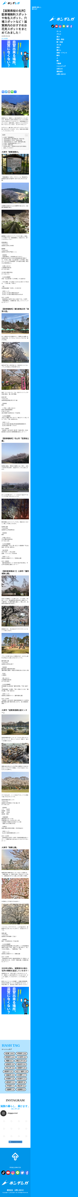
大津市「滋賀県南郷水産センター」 (12, 143)
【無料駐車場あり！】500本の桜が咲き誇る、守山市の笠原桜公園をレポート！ (15, 563)
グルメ (59, 34)
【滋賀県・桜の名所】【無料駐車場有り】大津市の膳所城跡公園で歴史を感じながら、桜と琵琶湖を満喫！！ (15, 701)
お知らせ (60, 69)
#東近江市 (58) (21, 1061)
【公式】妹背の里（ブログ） (9, 425)
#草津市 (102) (10, 1057)
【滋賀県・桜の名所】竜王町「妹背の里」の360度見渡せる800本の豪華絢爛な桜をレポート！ (15, 431)
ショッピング (61, 66)
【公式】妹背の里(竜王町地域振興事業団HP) (14, 424)
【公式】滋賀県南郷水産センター (11, 833)
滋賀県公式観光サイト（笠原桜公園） (12, 558)
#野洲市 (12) (10, 1082)
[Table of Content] (26, 135)
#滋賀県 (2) (21, 1089)
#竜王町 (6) (21, 1086)
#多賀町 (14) (10, 1079)
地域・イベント (62, 53)
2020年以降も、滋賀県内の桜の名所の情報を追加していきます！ (14, 147)
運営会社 (10, 1190)
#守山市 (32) (10, 1068)
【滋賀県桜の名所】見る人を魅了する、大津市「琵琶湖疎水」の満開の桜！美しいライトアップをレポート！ (15, 300)
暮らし (59, 50)
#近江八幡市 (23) (21, 1071)
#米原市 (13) (21, 1079)
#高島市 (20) (10, 1075)
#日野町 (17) (21, 1075)
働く (58, 61)
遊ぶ (58, 37)
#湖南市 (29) (21, 1068)
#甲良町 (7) (10, 1086)
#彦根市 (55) (10, 1064)
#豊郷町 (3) (10, 1089)
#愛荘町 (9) (21, 1082)
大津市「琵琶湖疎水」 (9, 137)
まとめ (59, 45)
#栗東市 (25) (8, 1071)
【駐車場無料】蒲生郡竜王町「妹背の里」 (14, 139)
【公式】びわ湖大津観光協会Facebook (12, 294)
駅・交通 (60, 42)
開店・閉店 (60, 39)
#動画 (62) (9, 1061)
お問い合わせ (19, 1190)
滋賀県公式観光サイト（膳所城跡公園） (12, 695)
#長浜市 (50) (21, 1064)
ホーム (59, 31)
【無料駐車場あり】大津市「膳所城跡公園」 (14, 142)
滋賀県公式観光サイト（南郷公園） (11, 953)
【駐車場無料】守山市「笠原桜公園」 (13, 140)
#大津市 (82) (22, 1057)
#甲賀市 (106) (21, 1054)
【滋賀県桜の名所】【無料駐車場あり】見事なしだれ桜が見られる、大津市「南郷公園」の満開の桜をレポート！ (15, 960)
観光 (58, 55)
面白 (58, 47)
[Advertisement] (15, 78)
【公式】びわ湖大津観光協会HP (10, 293)
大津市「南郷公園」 (8, 145)
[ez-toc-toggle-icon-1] (25, 135)
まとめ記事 (5, 38)
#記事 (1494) (9, 1054)
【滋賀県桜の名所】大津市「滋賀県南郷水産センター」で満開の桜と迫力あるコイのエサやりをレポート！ (15, 839)
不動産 (59, 63)
